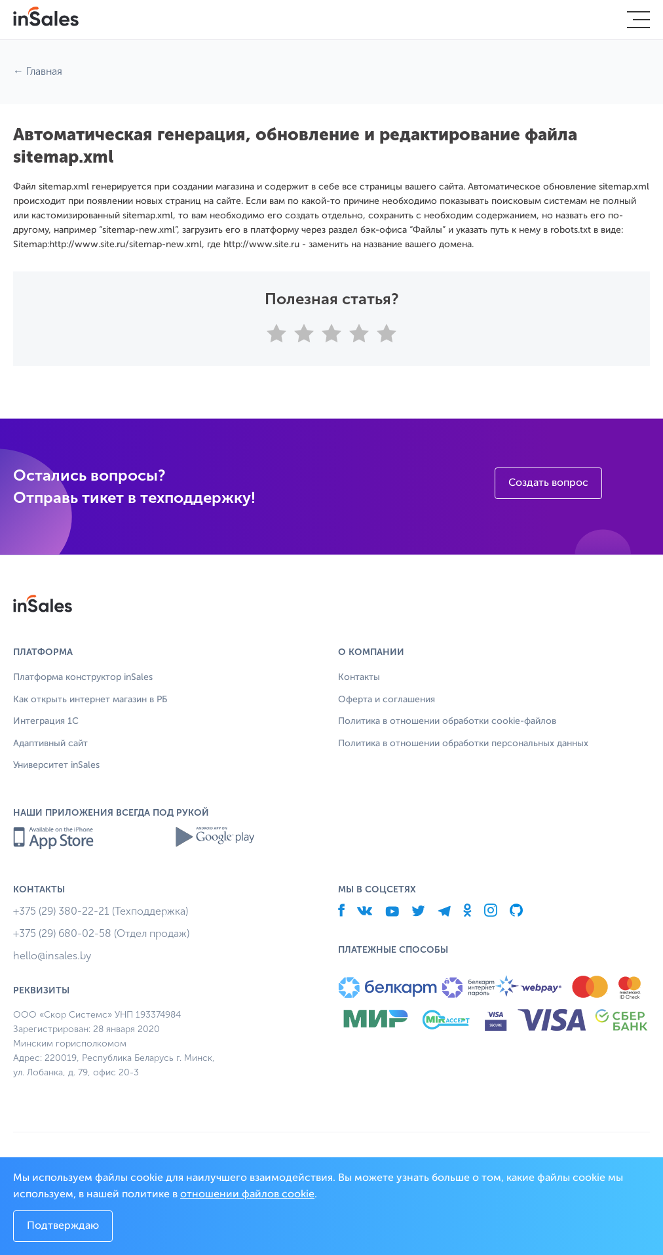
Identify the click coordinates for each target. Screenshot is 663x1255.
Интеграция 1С (46, 721)
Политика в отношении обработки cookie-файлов (447, 721)
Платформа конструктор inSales (83, 677)
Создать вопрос (548, 483)
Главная (44, 71)
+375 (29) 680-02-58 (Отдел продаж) (101, 933)
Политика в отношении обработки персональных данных (463, 743)
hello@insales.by (52, 955)
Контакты (359, 677)
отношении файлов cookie (247, 1194)
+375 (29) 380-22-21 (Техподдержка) (100, 911)
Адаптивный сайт (50, 743)
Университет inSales (56, 765)
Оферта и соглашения (386, 699)
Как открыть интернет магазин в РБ (90, 699)
